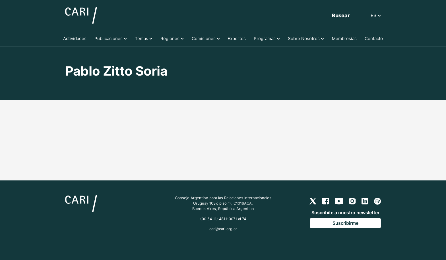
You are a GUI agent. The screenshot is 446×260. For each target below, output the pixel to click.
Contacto (374, 38)
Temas (143, 38)
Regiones (172, 38)
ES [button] (376, 15)
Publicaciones (110, 38)
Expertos (237, 38)
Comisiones (206, 38)
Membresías (344, 38)
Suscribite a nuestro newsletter (345, 212)
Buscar (341, 15)
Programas (267, 38)
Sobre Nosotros (306, 38)
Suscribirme (345, 223)
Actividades (74, 38)
